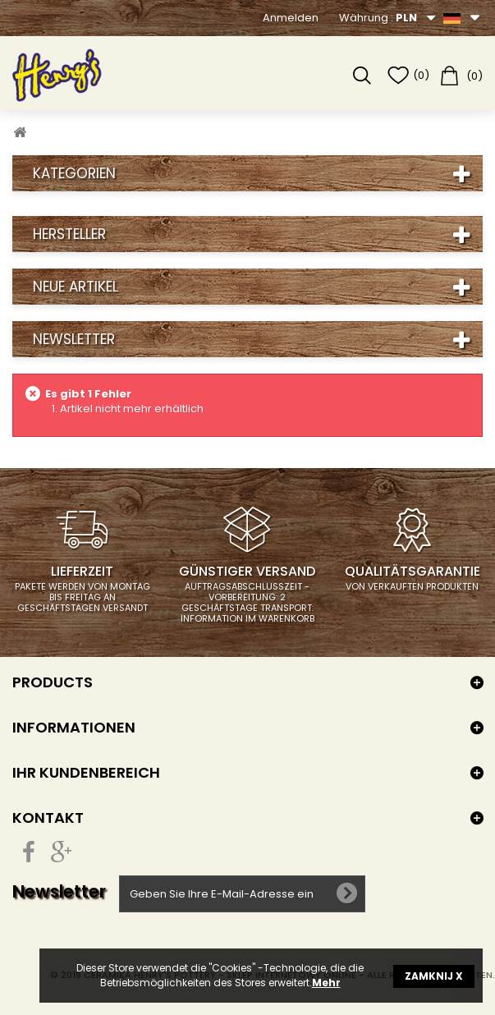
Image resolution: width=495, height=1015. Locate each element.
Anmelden (291, 17)
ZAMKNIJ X (434, 976)
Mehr (326, 983)
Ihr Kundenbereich (86, 772)
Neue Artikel (75, 286)
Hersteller (69, 234)
